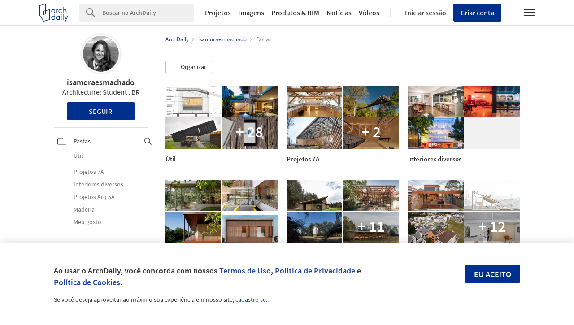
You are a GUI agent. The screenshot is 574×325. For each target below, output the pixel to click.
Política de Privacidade (315, 270)
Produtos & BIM (295, 12)
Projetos (218, 12)
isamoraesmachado (101, 82)
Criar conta (477, 12)
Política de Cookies (87, 282)
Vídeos (369, 12)
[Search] (148, 13)
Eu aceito (492, 274)
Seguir (101, 111)
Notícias (339, 12)
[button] (188, 67)
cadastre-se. (251, 299)
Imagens (251, 12)
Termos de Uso (245, 270)
